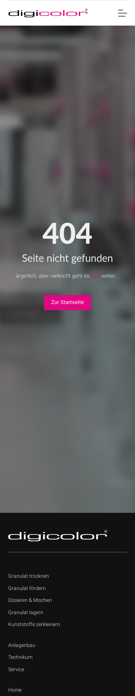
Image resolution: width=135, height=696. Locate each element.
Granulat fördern (27, 588)
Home (15, 690)
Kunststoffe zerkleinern (34, 624)
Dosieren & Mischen (30, 600)
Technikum (20, 657)
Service (16, 669)
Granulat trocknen (28, 576)
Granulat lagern (25, 612)
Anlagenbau (21, 645)
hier (95, 276)
